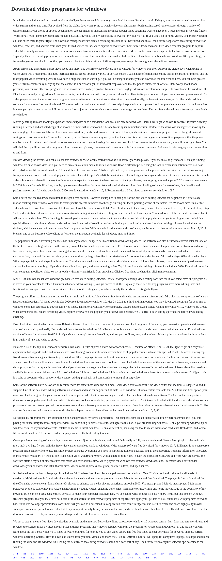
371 (32, 553)
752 (56, 557)
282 (136, 553)
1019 (113, 557)
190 (139, 557)
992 (59, 553)
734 (79, 557)
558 (120, 553)
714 (121, 557)
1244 (50, 553)
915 (104, 557)
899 (203, 553)
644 (23, 557)
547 (155, 557)
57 (48, 557)
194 (40, 557)
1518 (188, 553)
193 (15, 557)
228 (154, 553)
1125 (76, 553)
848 (147, 557)
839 (87, 557)
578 (71, 557)
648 (112, 553)
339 (180, 553)
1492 (32, 557)
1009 (41, 553)
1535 (103, 553)
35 (63, 557)
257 (162, 553)
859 (94, 553)
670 (96, 557)
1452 (15, 553)
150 (128, 553)
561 (24, 553)
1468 (130, 557)
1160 (145, 553)
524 (67, 553)
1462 (171, 553)
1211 (85, 553)
